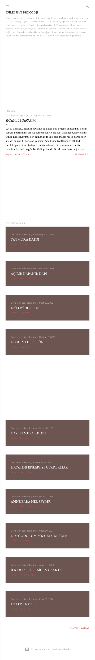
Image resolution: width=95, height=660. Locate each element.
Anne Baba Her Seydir (31, 501)
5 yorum (24, 244)
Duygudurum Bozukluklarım (39, 535)
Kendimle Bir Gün (27, 342)
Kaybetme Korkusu (28, 433)
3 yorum (24, 540)
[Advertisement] (47, 189)
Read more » (82, 154)
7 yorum (24, 347)
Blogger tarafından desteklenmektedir (47, 649)
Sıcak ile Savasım (21, 120)
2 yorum (24, 312)
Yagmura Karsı (25, 239)
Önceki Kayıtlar (79, 628)
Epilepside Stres (25, 307)
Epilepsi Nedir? (24, 604)
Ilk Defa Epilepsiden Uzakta (36, 570)
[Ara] (87, 5)
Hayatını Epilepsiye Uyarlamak (39, 467)
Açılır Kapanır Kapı (29, 273)
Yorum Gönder (22, 154)
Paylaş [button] (9, 154)
